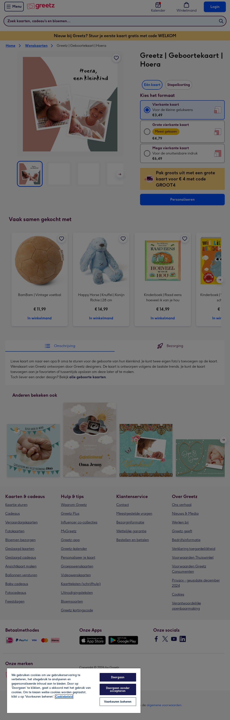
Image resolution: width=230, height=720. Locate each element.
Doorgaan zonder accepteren (118, 689)
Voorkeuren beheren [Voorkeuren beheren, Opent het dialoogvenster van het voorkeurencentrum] (117, 701)
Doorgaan (117, 677)
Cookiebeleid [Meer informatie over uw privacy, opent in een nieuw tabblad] (64, 696)
